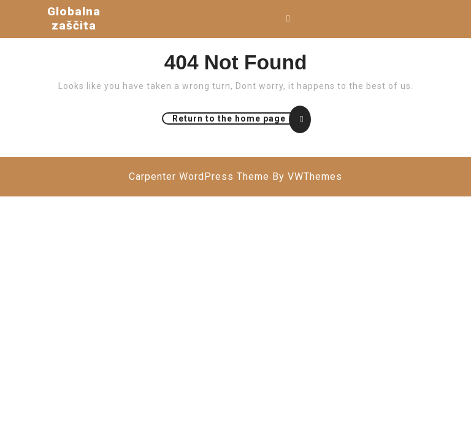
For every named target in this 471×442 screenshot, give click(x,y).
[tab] (290, 18)
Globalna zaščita (74, 18)
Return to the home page (240, 118)
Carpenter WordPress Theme (199, 176)
